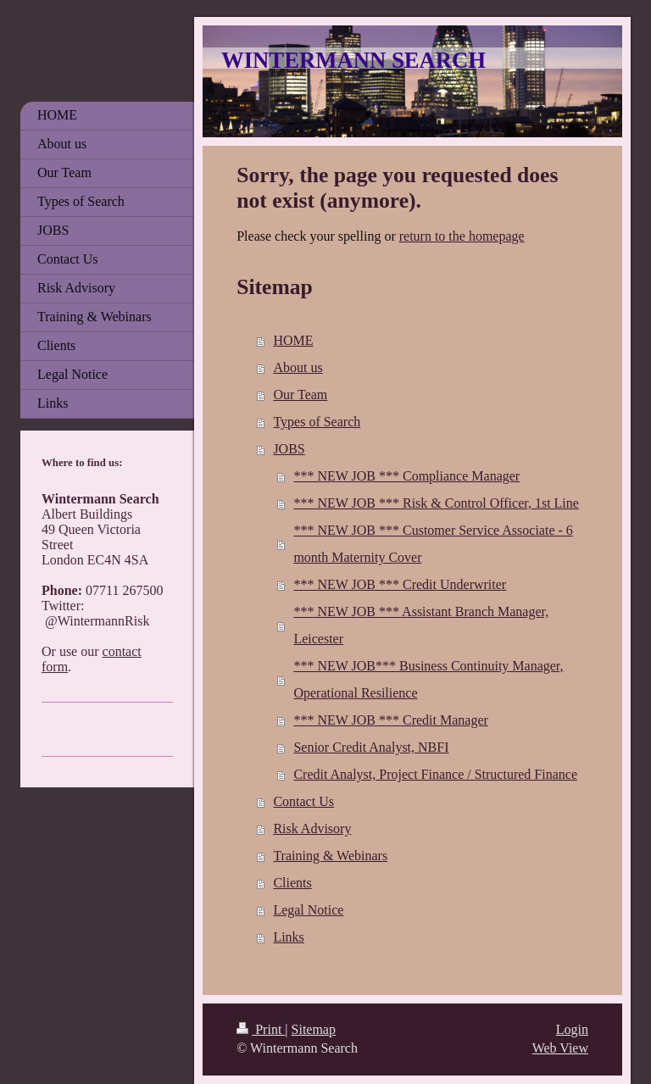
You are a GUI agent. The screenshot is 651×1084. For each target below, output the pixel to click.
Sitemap (314, 1029)
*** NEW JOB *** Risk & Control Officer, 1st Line (436, 503)
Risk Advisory (312, 828)
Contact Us (303, 801)
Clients (292, 883)
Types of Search (316, 421)
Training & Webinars (330, 855)
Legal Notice (308, 910)
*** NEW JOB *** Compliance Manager (406, 476)
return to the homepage (462, 236)
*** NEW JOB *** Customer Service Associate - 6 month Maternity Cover (432, 543)
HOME (293, 340)
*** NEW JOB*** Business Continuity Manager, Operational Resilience (428, 679)
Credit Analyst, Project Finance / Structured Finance (435, 774)
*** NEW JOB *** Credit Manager (390, 720)
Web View (560, 1048)
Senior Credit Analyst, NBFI (370, 747)
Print (260, 1029)
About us (297, 367)
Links (288, 937)
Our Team (300, 394)
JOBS (288, 449)
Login (572, 1029)
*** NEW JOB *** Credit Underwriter (399, 584)
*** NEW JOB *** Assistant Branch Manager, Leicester (420, 625)
